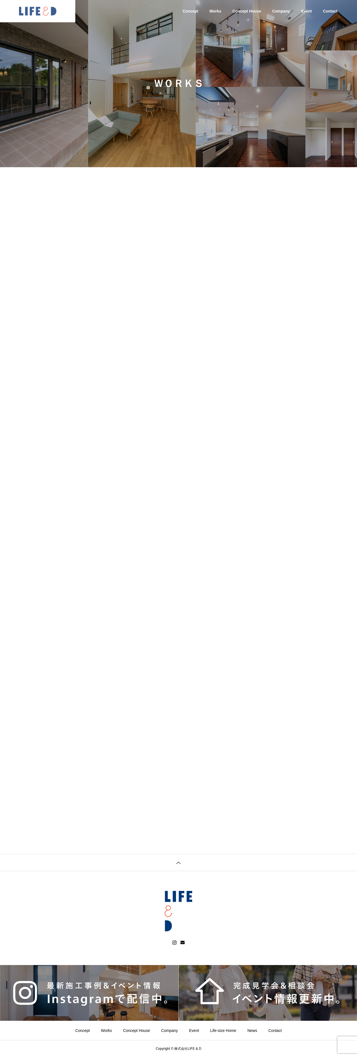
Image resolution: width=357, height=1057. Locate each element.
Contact (330, 11)
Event (306, 11)
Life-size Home (223, 1030)
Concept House (246, 11)
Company (281, 11)
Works (215, 11)
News (252, 1030)
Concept (190, 11)
